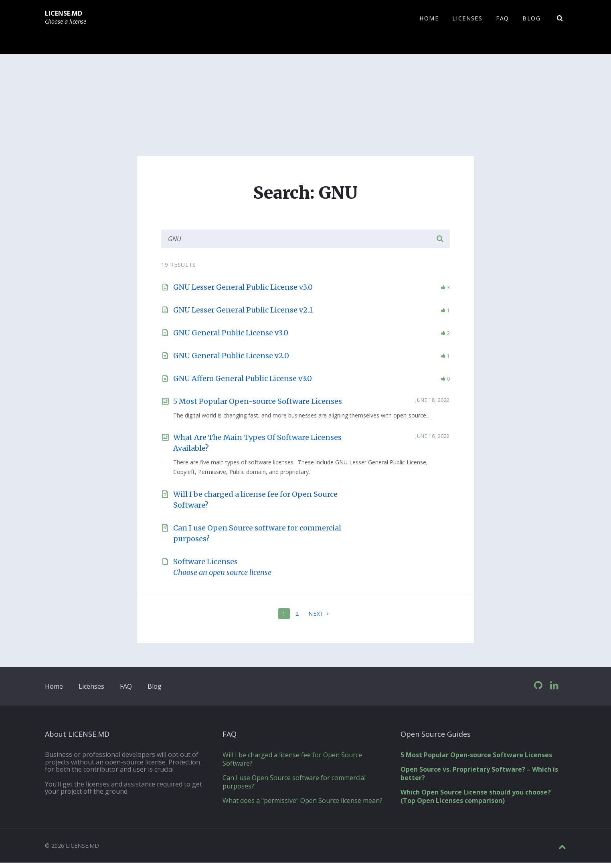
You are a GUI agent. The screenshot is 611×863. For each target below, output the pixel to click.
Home (54, 686)
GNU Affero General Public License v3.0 (242, 378)
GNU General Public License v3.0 (230, 333)
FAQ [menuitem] (502, 18)
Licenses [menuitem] (467, 18)
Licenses (91, 686)
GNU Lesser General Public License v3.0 (243, 287)
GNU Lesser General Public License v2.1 (243, 310)
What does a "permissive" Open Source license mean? (302, 800)
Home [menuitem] (429, 18)
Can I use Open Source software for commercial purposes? (294, 782)
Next (316, 614)
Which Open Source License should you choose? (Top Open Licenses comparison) (476, 796)
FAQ (126, 686)
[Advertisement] (305, 114)
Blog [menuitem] (531, 18)
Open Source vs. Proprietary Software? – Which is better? (479, 773)
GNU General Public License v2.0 (231, 356)
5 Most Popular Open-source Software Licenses (257, 401)
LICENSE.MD (63, 13)
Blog (155, 686)
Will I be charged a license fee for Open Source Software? (292, 759)
